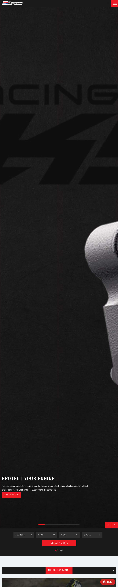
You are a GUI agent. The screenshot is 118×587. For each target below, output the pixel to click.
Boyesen (16, 3)
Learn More (11, 495)
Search (108, 3)
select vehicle (59, 543)
